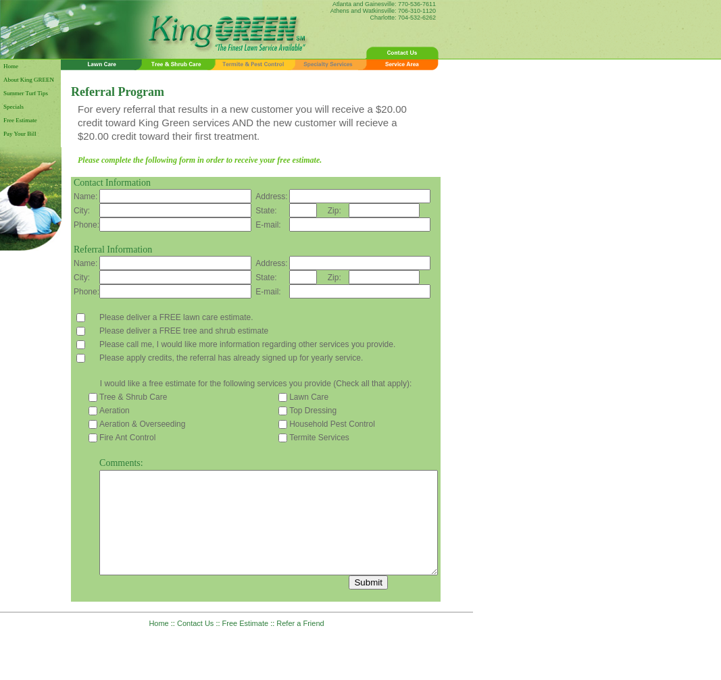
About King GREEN (28, 79)
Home (10, 66)
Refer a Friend (300, 643)
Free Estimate (20, 120)
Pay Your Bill (19, 133)
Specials (13, 106)
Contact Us (195, 643)
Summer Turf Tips (25, 93)
